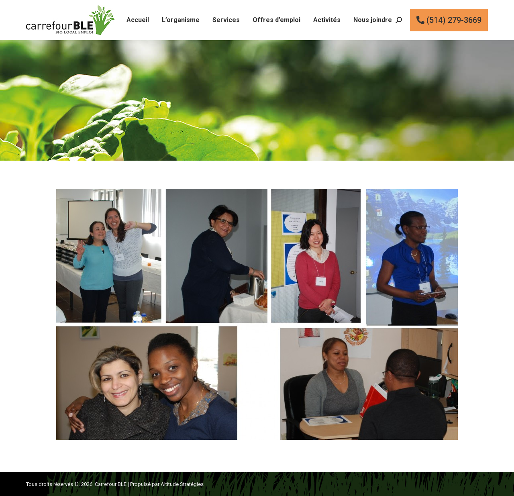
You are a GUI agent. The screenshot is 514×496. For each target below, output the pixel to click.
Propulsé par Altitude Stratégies (167, 484)
